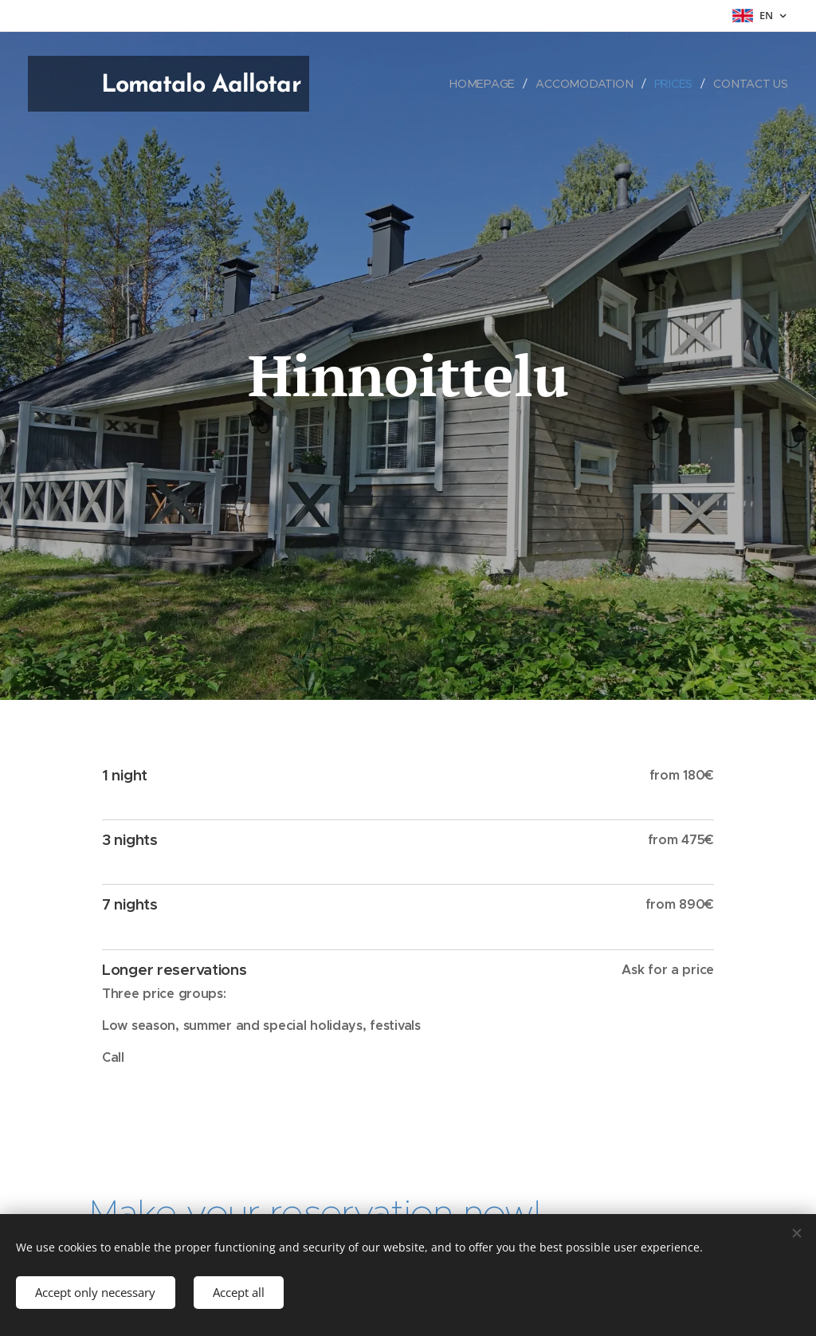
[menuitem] (488, 84)
